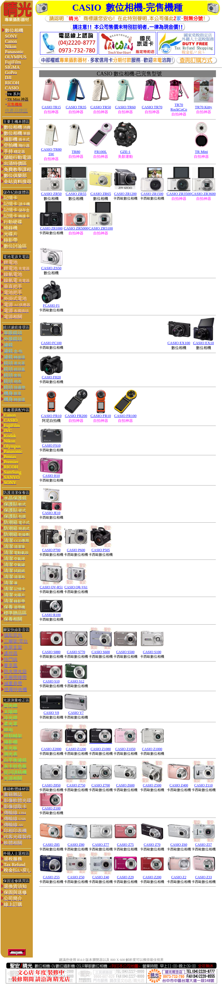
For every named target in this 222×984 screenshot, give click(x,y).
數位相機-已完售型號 (129, 74)
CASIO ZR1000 (51, 228)
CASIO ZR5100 (101, 228)
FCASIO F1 (51, 306)
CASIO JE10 (51, 513)
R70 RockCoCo (179, 107)
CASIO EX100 (178, 343)
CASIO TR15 (51, 107)
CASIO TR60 (125, 107)
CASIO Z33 (203, 877)
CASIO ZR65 (100, 194)
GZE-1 (125, 151)
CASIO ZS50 (51, 268)
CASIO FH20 (51, 377)
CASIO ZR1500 (152, 194)
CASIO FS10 (51, 445)
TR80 (76, 151)
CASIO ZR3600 (203, 194)
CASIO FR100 (125, 416)
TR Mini (201, 151)
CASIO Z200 (152, 877)
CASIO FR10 (51, 416)
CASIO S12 (76, 681)
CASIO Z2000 (51, 749)
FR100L (100, 151)
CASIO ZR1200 (125, 194)
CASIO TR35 (76, 107)
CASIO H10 (51, 476)
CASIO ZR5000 (76, 228)
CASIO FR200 (76, 416)
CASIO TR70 (152, 107)
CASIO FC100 (51, 343)
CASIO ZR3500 (178, 194)
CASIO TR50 (100, 107)
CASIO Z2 (178, 877)
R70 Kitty (204, 107)
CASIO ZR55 (76, 194)
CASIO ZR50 (51, 194)
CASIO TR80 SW (51, 151)
